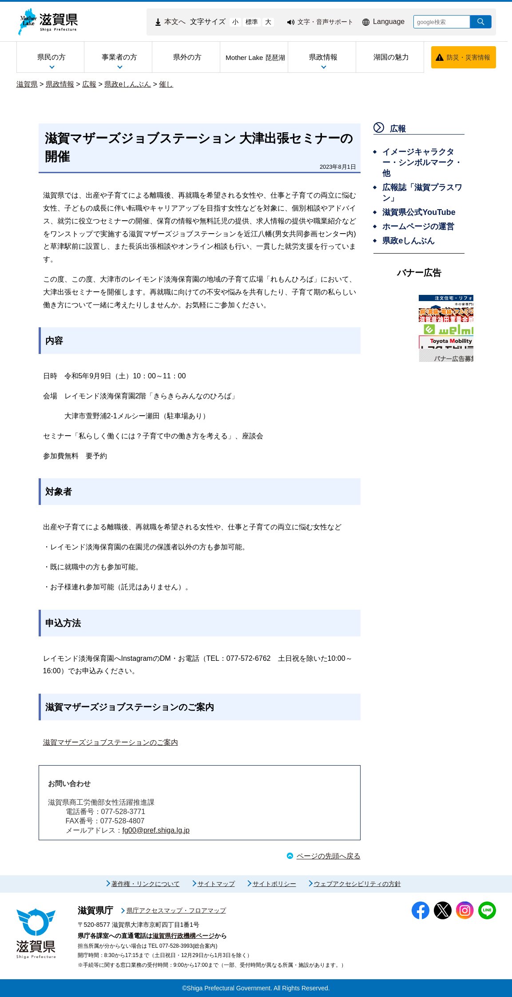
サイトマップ (216, 883)
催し (166, 84)
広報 (89, 84)
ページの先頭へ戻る (329, 856)
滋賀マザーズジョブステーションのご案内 (110, 742)
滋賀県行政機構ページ (183, 935)
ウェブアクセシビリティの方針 (357, 883)
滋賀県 (27, 84)
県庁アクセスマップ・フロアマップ (176, 910)
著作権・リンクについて (145, 883)
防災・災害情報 (468, 57)
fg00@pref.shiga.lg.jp (156, 830)
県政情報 (60, 84)
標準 (252, 21)
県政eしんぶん (127, 84)
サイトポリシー (274, 883)
